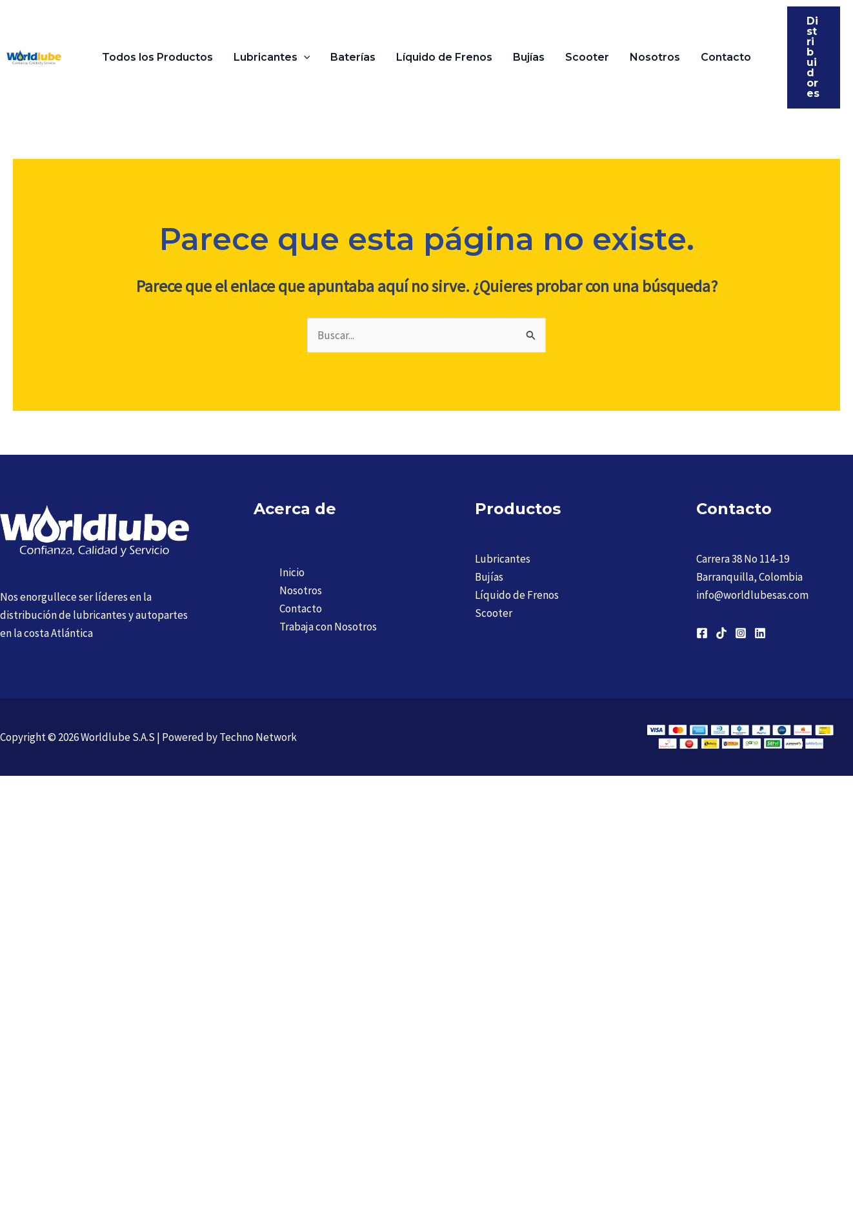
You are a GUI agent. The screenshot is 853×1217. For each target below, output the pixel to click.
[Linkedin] (760, 633)
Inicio (292, 572)
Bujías (529, 57)
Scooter (587, 57)
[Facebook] (702, 633)
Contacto (726, 57)
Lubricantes (272, 57)
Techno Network (258, 737)
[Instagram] (741, 633)
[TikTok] (721, 633)
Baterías (353, 57)
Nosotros (655, 57)
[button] (303, 57)
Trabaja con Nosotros (328, 626)
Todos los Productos (157, 57)
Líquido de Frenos (444, 57)
